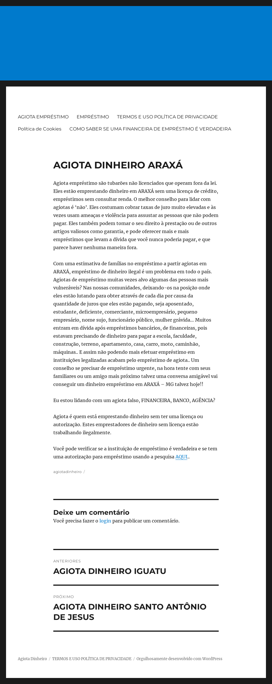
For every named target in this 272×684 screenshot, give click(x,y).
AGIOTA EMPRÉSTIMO (43, 117)
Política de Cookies (39, 129)
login (105, 521)
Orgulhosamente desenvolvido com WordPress (179, 658)
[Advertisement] (136, 41)
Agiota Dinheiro (32, 658)
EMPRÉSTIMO (93, 117)
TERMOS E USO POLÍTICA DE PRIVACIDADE (167, 117)
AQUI (181, 457)
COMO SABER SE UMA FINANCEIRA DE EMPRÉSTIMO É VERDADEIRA (150, 129)
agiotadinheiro (67, 471)
